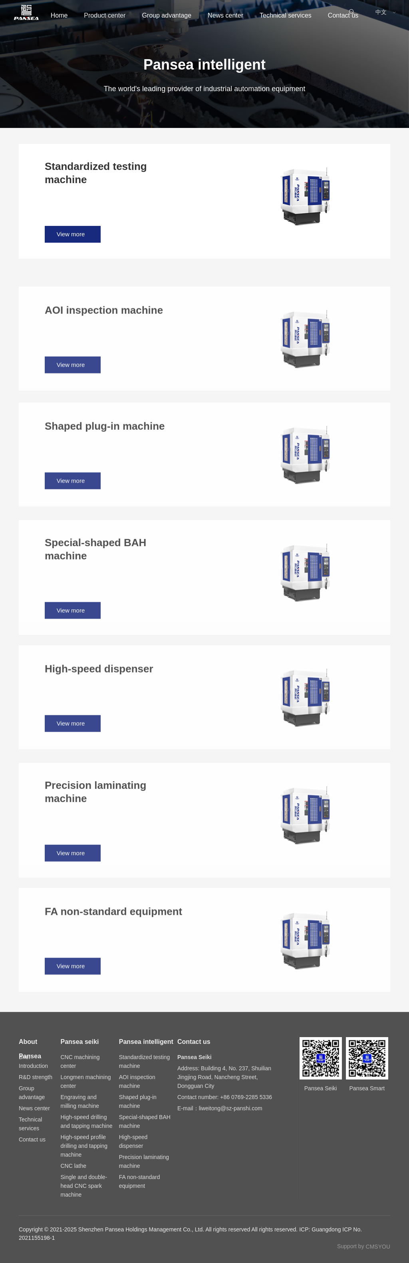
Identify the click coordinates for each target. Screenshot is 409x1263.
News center (239, 15)
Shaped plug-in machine (138, 1101)
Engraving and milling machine (79, 1101)
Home (41, 15)
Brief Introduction (33, 1061)
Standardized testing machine (144, 1061)
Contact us (47, 46)
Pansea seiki (79, 1041)
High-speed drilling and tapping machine (86, 1121)
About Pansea (30, 1043)
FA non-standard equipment (139, 1181)
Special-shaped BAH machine (145, 1121)
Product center (97, 15)
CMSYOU (378, 1246)
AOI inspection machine (137, 1081)
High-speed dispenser (133, 1141)
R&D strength (35, 1077)
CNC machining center (79, 1061)
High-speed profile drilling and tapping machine (83, 1146)
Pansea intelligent (146, 1041)
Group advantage (170, 15)
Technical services (310, 15)
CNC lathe (73, 1166)
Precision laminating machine (144, 1161)
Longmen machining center (85, 1081)
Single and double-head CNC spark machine (83, 1186)
